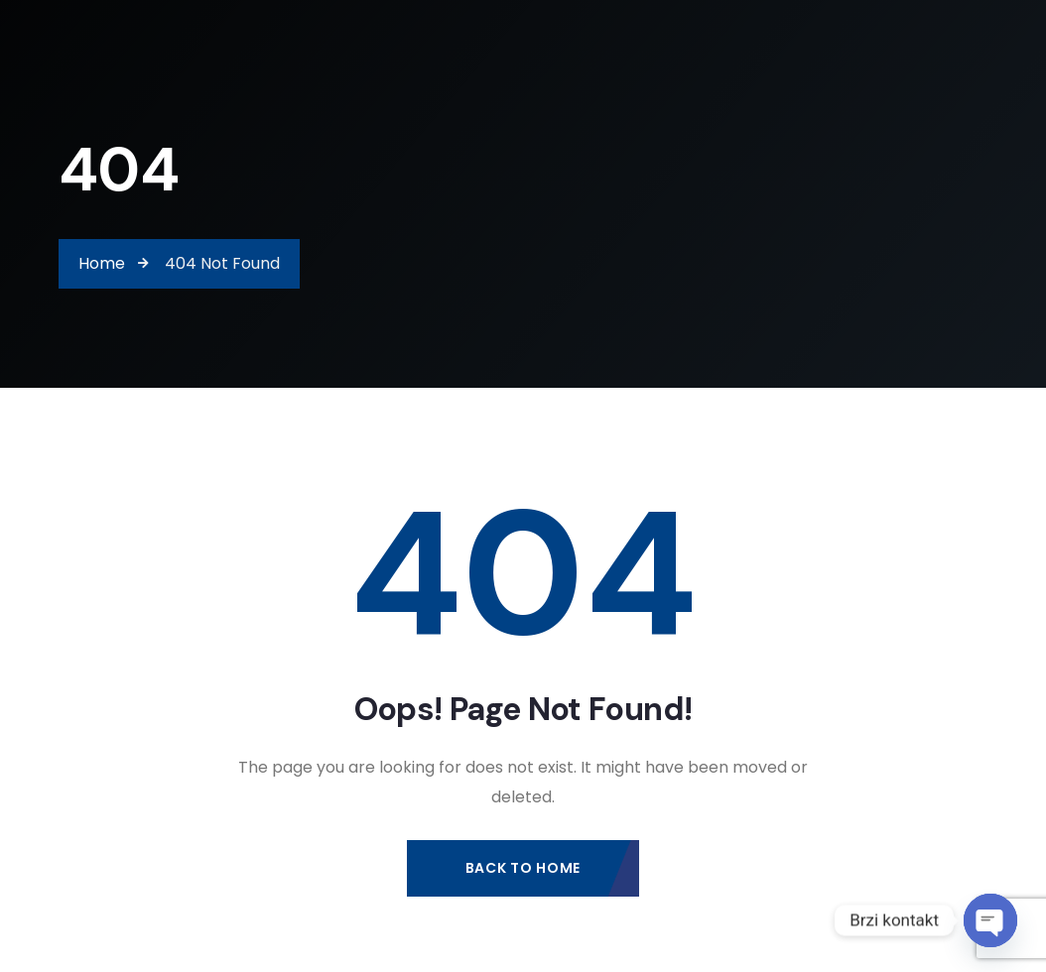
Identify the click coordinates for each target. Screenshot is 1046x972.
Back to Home (523, 868)
